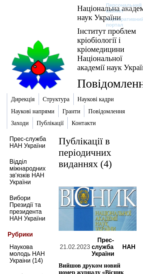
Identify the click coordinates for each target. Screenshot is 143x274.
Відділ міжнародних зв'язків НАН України (27, 171)
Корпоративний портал (120, 22)
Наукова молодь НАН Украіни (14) (27, 254)
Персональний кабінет (120, 8)
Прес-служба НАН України (27, 142)
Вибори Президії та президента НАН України (27, 208)
